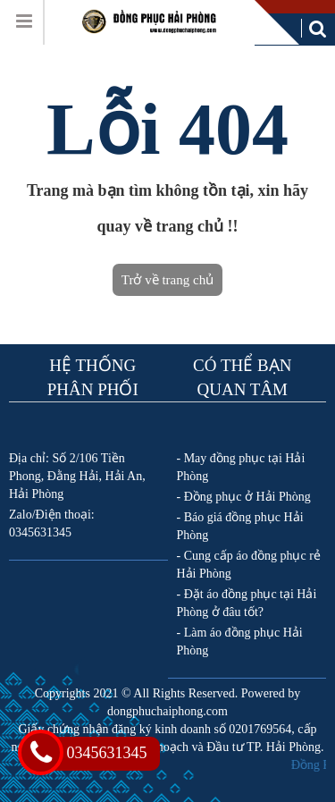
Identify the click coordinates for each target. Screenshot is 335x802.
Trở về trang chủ (167, 280)
